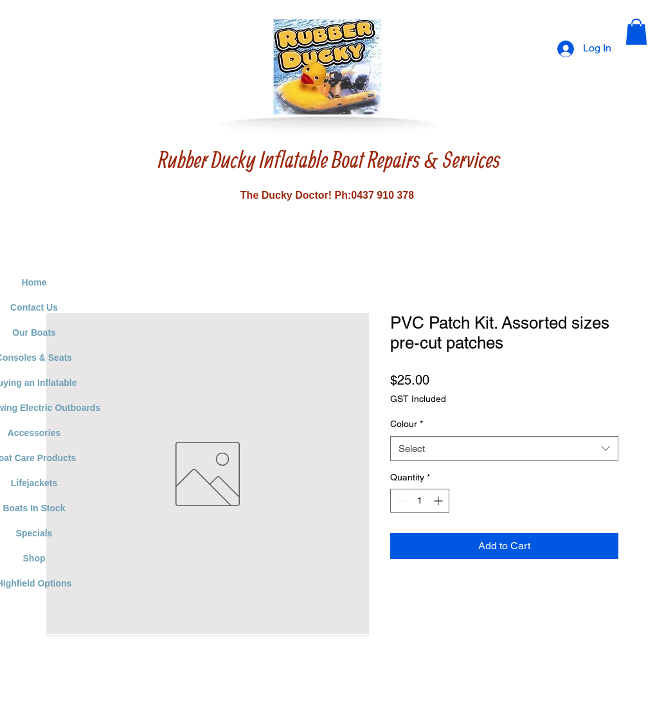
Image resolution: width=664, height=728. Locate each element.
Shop (34, 558)
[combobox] (504, 448)
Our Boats (34, 332)
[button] (636, 32)
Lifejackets (34, 483)
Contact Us (34, 307)
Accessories (34, 433)
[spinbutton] (419, 500)
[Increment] (439, 500)
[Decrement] (400, 500)
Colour (406, 424)
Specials (34, 533)
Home (34, 282)
